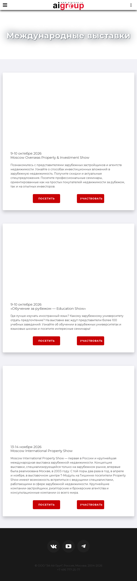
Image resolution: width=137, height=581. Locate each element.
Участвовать (91, 198)
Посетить (46, 198)
